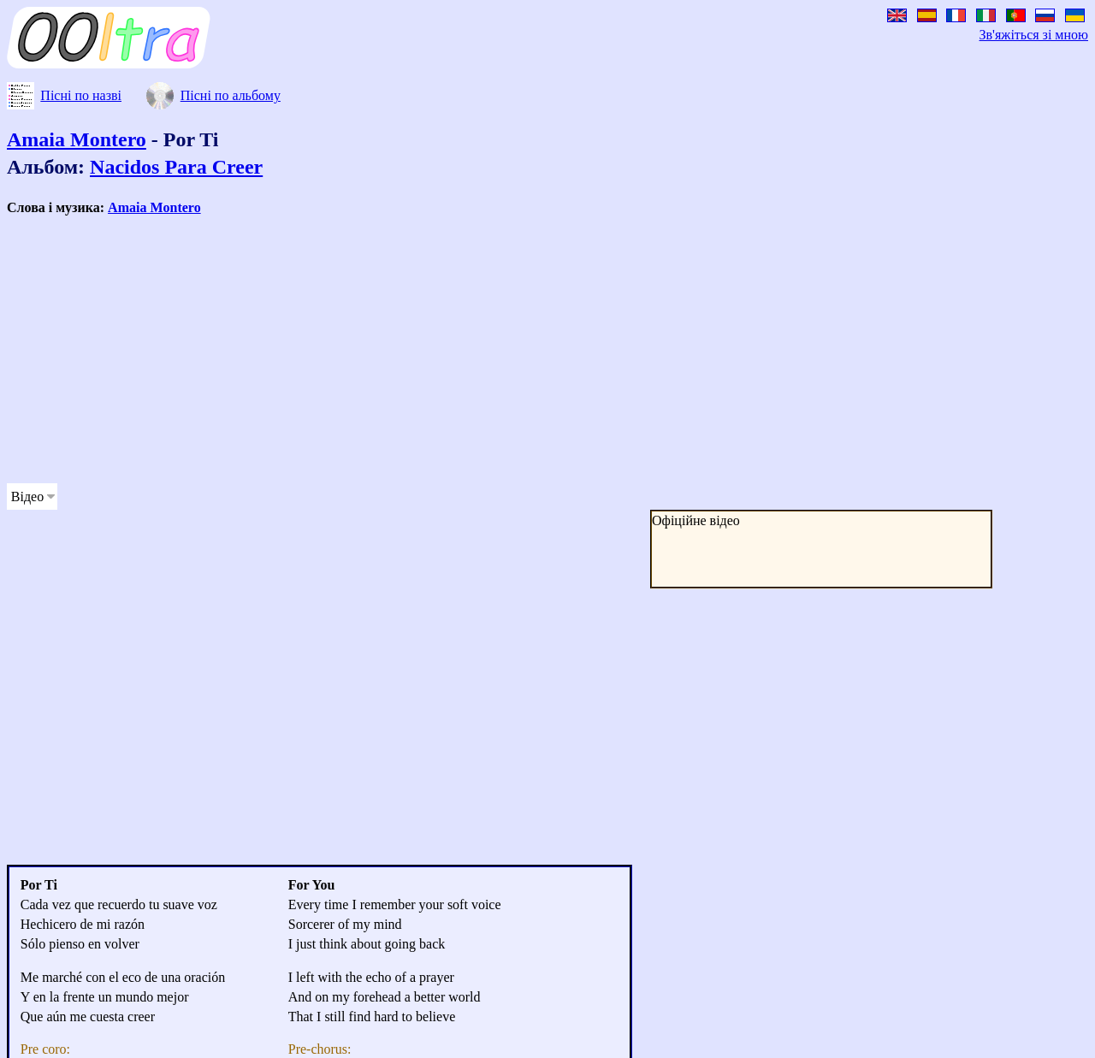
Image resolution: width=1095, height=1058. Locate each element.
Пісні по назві (80, 95)
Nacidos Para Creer (176, 167)
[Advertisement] (520, 350)
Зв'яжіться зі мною (1034, 34)
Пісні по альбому (231, 95)
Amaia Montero (76, 139)
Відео (27, 496)
